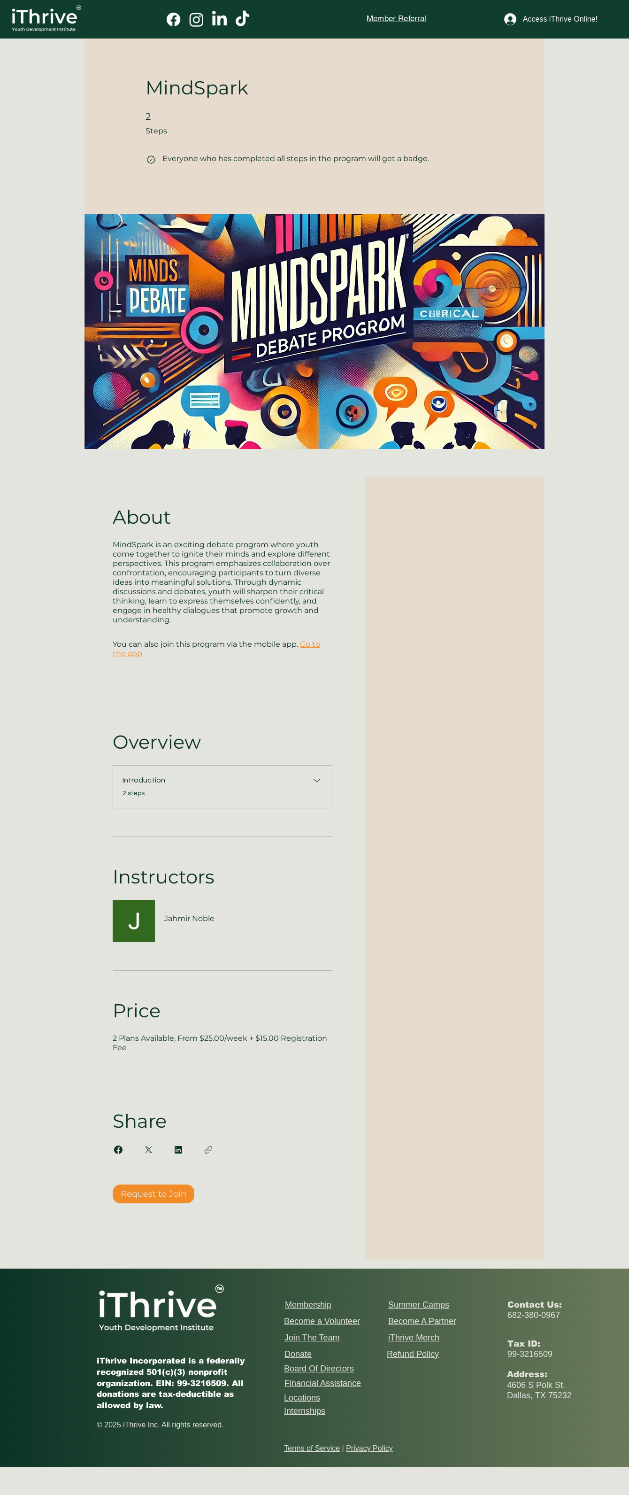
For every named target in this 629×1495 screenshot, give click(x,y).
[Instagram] (196, 19)
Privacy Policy (369, 1448)
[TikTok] (242, 19)
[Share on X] (148, 1149)
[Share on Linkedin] (178, 1149)
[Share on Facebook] (118, 1149)
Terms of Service (312, 1448)
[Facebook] (173, 19)
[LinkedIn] (219, 19)
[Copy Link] (208, 1149)
